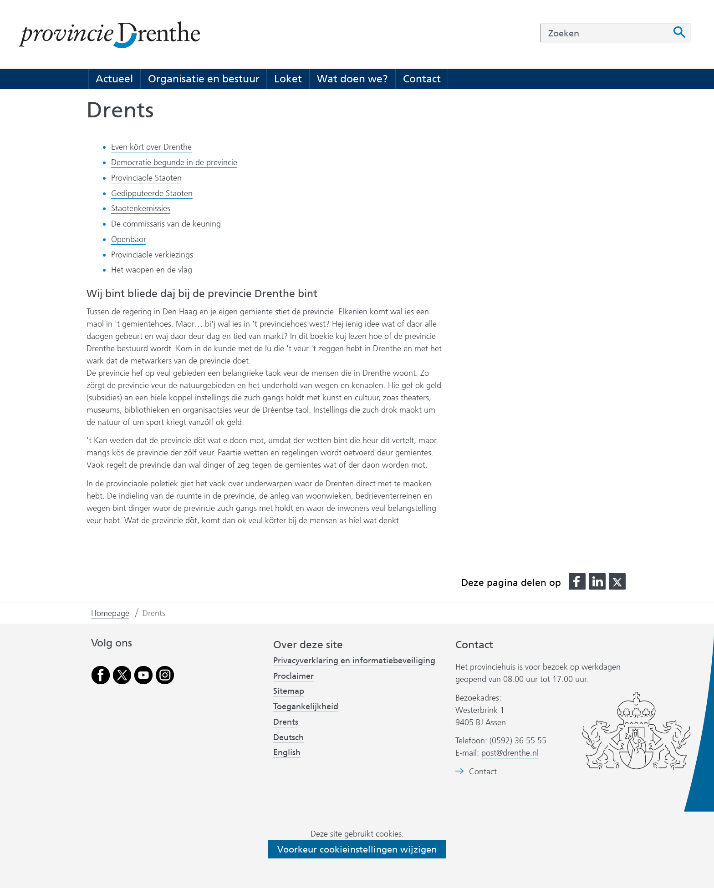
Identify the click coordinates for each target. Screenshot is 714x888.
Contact (422, 78)
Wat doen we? (352, 78)
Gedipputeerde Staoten (152, 193)
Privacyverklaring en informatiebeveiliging (354, 661)
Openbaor (128, 239)
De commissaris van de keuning (166, 224)
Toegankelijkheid (305, 706)
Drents (285, 722)
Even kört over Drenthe (151, 147)
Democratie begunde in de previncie (174, 162)
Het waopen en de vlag (151, 270)
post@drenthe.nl (510, 753)
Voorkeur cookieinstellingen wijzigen (357, 849)
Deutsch (288, 737)
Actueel (114, 78)
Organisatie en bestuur (204, 78)
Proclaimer (293, 676)
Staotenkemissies (140, 208)
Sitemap (288, 691)
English (287, 752)
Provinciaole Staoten (146, 178)
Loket (288, 78)
